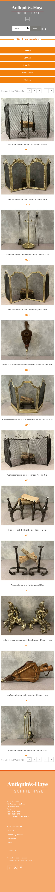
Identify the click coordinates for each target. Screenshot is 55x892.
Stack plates (27, 73)
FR (42, 29)
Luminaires (11, 839)
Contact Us (11, 850)
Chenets (27, 50)
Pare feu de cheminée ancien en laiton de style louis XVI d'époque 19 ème (27, 420)
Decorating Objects (15, 835)
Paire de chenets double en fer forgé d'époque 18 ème (27, 530)
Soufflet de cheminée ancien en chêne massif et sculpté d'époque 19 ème (27, 364)
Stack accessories (14, 826)
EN (46, 29)
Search (35, 28)
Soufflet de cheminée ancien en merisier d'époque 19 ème (27, 695)
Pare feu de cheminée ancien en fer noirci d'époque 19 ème (27, 475)
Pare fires (27, 65)
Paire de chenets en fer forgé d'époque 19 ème (27, 585)
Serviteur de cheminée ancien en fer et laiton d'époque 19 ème (28, 254)
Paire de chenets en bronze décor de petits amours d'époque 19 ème (27, 640)
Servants (27, 58)
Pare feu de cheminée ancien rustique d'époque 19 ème (27, 144)
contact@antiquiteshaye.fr (18, 816)
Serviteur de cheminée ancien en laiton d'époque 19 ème (27, 750)
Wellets (28, 80)
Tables (9, 843)
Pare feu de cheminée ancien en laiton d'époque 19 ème (27, 199)
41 (46, 91)
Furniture (10, 831)
